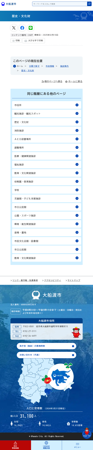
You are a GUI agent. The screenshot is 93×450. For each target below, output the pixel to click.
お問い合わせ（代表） (30, 355)
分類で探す (34, 66)
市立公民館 (46, 206)
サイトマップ (73, 280)
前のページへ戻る (52, 81)
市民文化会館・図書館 (46, 240)
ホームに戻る (74, 81)
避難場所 (46, 147)
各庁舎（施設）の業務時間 (32, 346)
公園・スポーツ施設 (46, 215)
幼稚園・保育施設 (46, 181)
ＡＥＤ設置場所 (46, 138)
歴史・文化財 (27, 71)
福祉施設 (46, 164)
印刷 (16, 41)
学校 (46, 189)
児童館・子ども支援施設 (46, 198)
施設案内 (64, 66)
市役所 (46, 104)
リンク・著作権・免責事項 (24, 280)
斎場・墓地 (46, 232)
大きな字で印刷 (33, 40)
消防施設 (46, 130)
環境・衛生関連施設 (46, 223)
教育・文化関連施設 (46, 172)
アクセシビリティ (51, 280)
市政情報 (50, 66)
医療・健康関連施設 (46, 155)
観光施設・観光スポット (46, 113)
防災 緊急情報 (15, 445)
